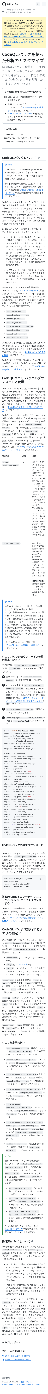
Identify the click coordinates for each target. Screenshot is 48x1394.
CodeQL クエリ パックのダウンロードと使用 (23, 380)
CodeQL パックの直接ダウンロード (22, 846)
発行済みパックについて (17, 1241)
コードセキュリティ (14, 9)
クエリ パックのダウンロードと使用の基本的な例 (23, 658)
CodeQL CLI (30, 9)
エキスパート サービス (24, 1384)
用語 (22, 1382)
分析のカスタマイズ (26, 12)
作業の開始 (10, 12)
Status (4, 1384)
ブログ (38, 1384)
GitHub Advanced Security (20, 113)
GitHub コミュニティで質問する (16, 1356)
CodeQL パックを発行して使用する (23, 645)
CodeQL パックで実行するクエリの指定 (22, 931)
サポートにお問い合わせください (16, 1359)
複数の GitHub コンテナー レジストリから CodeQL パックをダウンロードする (23, 900)
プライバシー (31, 1382)
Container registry (29, 290)
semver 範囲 (22, 964)
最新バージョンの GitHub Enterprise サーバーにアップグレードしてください (24, 36)
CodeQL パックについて (21, 158)
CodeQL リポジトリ (14, 1229)
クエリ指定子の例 (14, 1042)
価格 (11, 1384)
